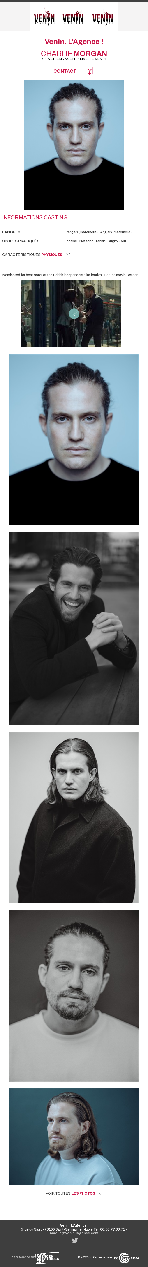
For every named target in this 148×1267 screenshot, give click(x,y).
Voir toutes (74, 1193)
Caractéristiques (36, 255)
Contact (64, 71)
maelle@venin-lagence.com (74, 1233)
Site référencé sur (34, 1257)
